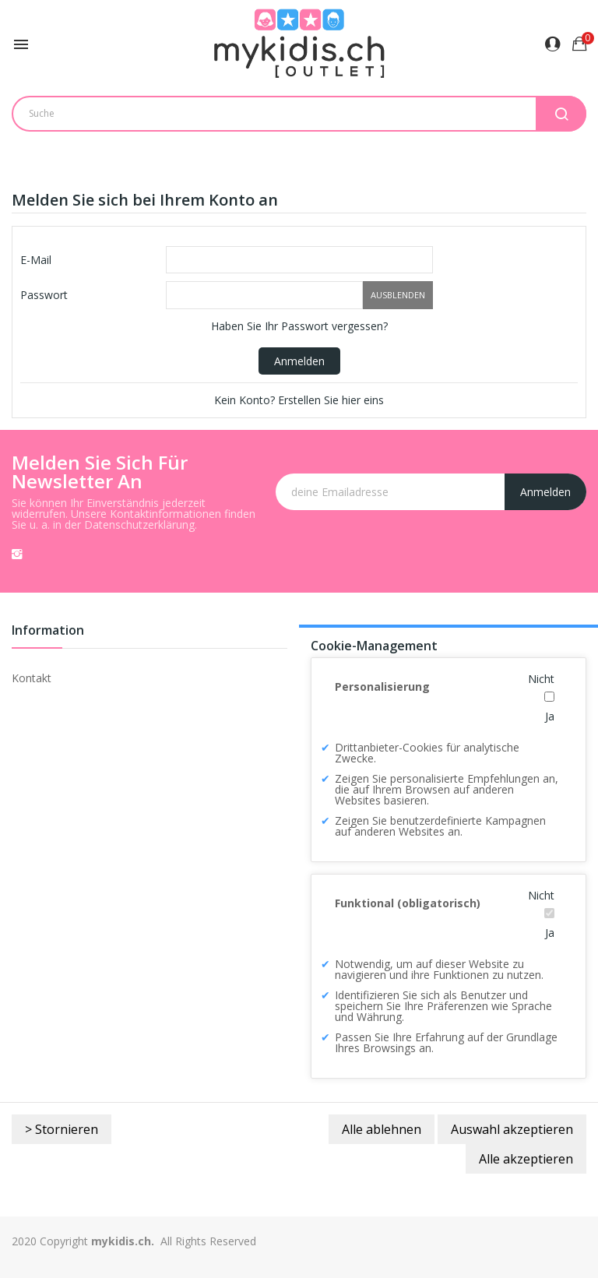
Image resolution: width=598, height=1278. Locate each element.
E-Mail (35, 259)
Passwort (44, 294)
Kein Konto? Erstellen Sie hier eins (299, 400)
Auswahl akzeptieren (512, 1129)
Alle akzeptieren (526, 1158)
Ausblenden (398, 295)
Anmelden (299, 361)
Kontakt (31, 678)
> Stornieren (61, 1129)
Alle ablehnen (381, 1129)
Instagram (17, 553)
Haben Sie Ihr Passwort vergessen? (299, 326)
